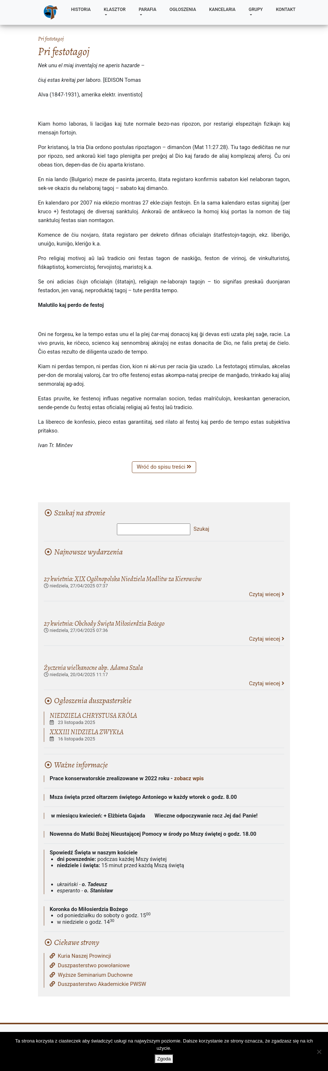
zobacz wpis (189, 778)
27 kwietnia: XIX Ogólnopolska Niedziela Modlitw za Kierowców (123, 578)
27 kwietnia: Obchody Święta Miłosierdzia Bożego (104, 623)
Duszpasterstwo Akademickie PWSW (98, 984)
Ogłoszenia (182, 9)
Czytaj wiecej (266, 594)
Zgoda (164, 1059)
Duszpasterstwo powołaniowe (90, 966)
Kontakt (285, 9)
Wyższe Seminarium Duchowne (91, 975)
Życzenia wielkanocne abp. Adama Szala (93, 667)
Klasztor (115, 9)
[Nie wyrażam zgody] (319, 1051)
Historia (81, 9)
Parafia (147, 9)
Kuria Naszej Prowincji (80, 956)
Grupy (256, 9)
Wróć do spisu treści (164, 467)
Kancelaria (222, 9)
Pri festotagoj (51, 38)
